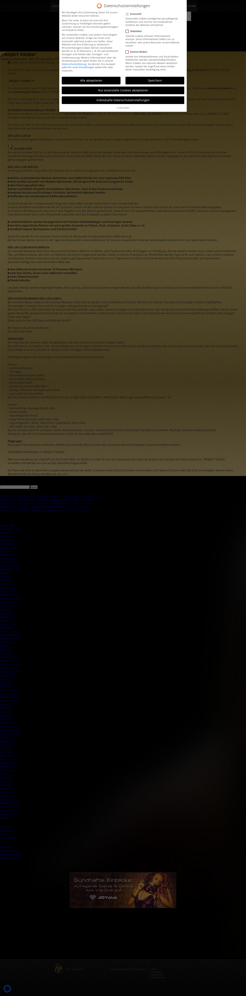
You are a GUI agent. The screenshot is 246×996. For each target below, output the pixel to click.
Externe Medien (137, 50)
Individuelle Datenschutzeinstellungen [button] (123, 99)
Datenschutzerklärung (74, 62)
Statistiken (134, 29)
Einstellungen (86, 65)
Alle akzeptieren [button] (91, 79)
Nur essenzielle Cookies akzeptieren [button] (123, 89)
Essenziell (134, 12)
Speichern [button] (155, 79)
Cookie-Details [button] (123, 106)
